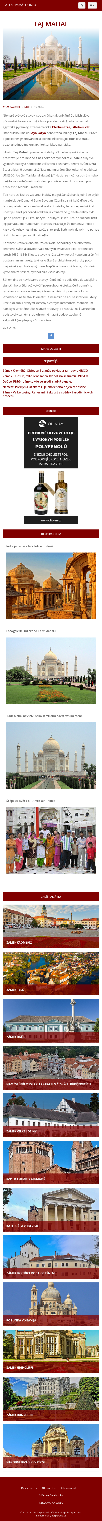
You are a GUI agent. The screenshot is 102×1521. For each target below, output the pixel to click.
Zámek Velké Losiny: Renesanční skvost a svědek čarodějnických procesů (48, 394)
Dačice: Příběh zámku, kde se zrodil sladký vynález (38, 381)
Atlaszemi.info (69, 1488)
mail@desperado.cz (55, 1515)
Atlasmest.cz (49, 1488)
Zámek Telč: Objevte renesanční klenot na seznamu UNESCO (45, 376)
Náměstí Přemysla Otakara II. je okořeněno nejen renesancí (44, 387)
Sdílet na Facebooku (51, 1495)
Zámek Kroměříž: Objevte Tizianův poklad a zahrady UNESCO (45, 371)
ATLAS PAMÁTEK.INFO (20, 5)
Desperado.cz (29, 1488)
